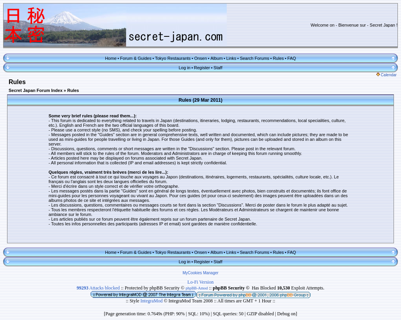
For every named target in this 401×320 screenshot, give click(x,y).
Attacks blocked (98, 288)
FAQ (291, 58)
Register (202, 67)
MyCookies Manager (200, 273)
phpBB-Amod (197, 288)
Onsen (200, 58)
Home (110, 58)
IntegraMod (152, 301)
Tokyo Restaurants (173, 58)
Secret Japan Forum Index (36, 90)
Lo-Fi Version (201, 282)
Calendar (386, 75)
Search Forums (254, 58)
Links (231, 58)
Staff (217, 67)
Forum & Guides (136, 58)
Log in (184, 67)
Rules (278, 58)
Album (216, 58)
